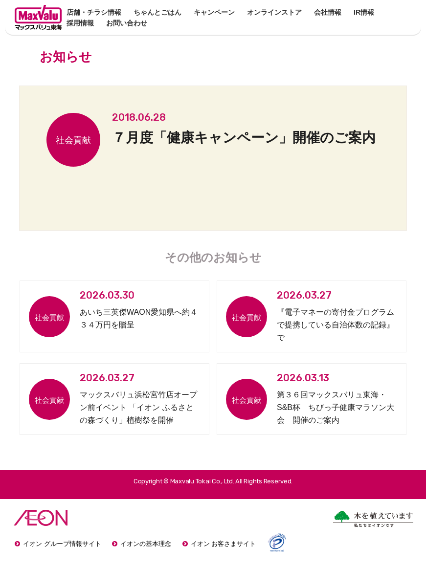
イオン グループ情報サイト (62, 543)
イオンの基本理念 (145, 543)
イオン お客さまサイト (223, 543)
